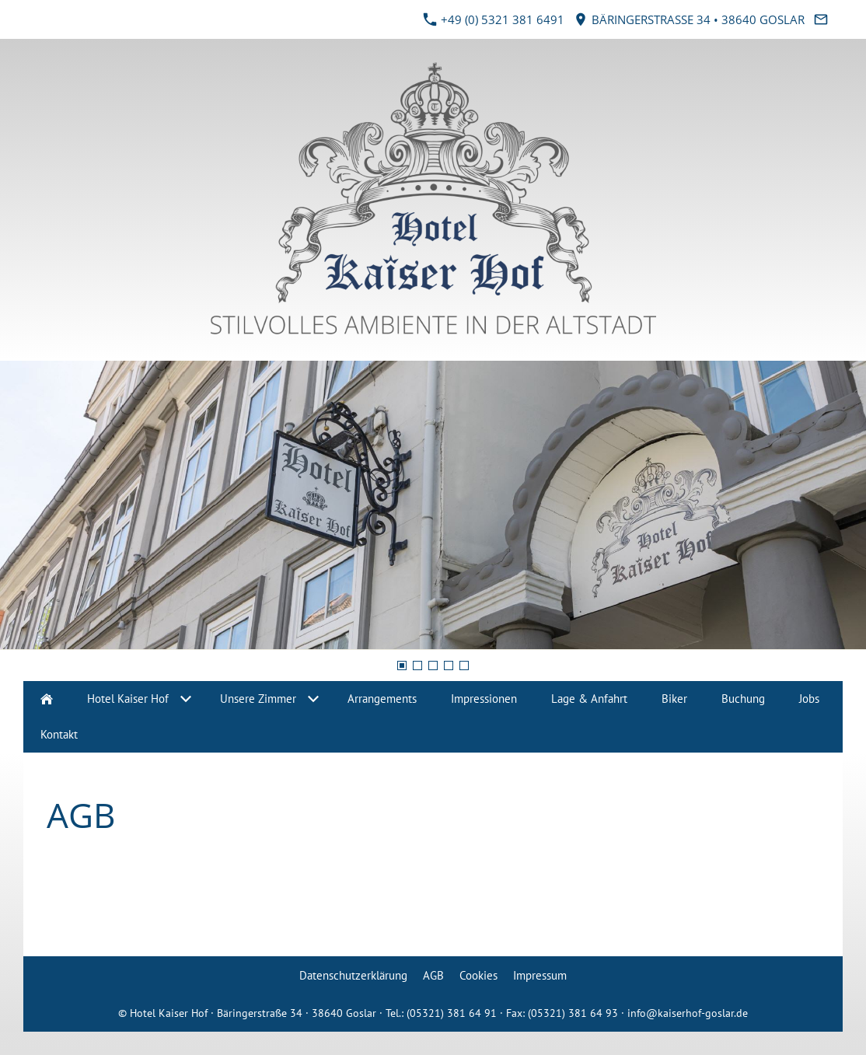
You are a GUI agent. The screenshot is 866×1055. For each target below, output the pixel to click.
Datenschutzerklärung (353, 975)
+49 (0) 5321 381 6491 (494, 19)
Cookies (478, 975)
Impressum (540, 975)
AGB (433, 975)
